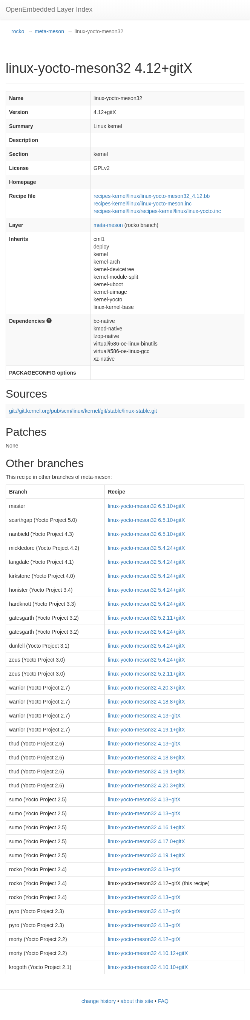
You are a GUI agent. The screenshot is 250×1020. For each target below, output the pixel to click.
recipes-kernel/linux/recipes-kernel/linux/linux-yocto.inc (157, 211)
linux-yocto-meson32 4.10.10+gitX (148, 967)
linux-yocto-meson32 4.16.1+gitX (146, 827)
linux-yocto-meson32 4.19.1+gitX (146, 730)
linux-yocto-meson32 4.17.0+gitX (146, 841)
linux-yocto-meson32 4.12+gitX (144, 911)
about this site (137, 1001)
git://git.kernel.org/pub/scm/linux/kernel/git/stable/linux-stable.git (83, 411)
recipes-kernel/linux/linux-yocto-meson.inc (143, 204)
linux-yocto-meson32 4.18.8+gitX (146, 702)
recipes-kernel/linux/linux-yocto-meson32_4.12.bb (152, 196)
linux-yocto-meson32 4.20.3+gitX (146, 688)
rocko (17, 31)
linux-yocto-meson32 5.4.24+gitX (146, 548)
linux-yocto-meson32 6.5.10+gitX (146, 506)
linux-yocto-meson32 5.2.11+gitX (146, 618)
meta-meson (49, 31)
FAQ (163, 1001)
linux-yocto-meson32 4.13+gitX (144, 716)
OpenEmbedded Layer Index (49, 9)
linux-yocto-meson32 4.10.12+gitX (148, 953)
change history (98, 1001)
